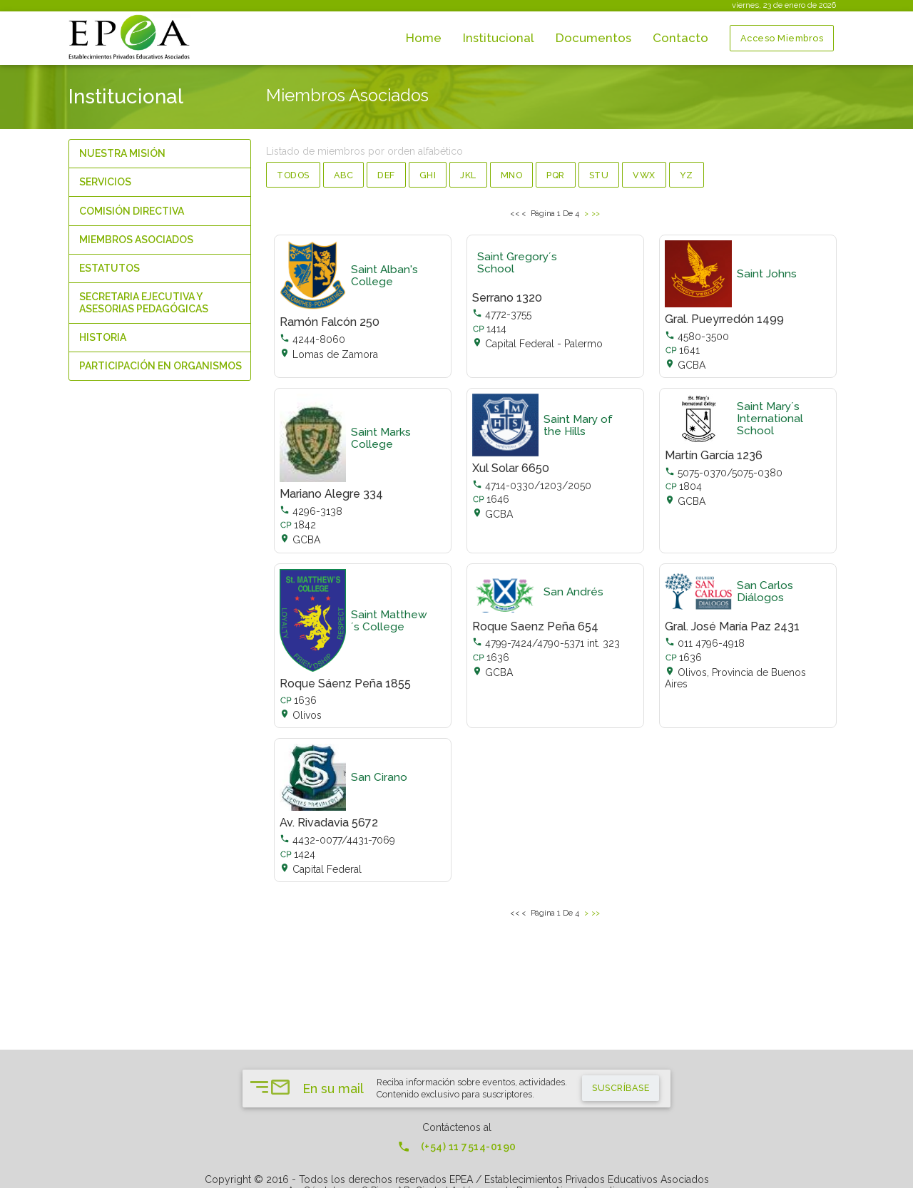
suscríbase (620, 1087)
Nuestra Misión (122, 153)
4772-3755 (501, 314)
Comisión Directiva (131, 211)
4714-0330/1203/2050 (531, 485)
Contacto (680, 38)
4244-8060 (312, 339)
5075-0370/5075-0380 (723, 472)
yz (686, 175)
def (386, 175)
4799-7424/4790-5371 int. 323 (546, 643)
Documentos (593, 38)
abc (344, 175)
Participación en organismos (160, 366)
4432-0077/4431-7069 (337, 840)
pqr (555, 175)
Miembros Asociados (136, 239)
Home (424, 38)
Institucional (498, 38)
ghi (428, 175)
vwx (644, 175)
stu (599, 175)
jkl (468, 175)
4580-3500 (697, 336)
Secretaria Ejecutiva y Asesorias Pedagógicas (143, 302)
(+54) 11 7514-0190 (456, 1146)
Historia (102, 337)
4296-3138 (311, 511)
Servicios (105, 182)
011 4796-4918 (705, 643)
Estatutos (109, 268)
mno (512, 175)
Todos (293, 175)
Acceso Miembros (782, 39)
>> (596, 212)
